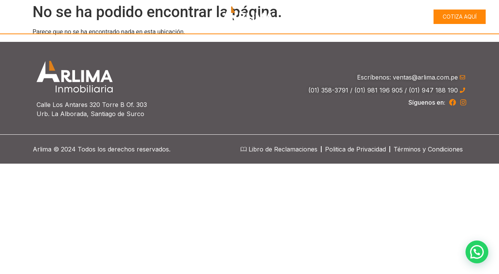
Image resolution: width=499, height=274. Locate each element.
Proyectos (397, 16)
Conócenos (344, 16)
